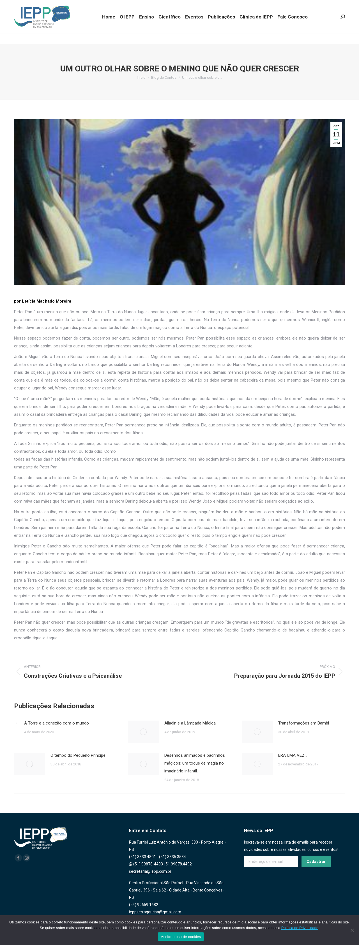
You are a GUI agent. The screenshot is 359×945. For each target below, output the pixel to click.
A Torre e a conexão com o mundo (56, 723)
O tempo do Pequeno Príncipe (77, 755)
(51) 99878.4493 (29, 5)
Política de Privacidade (299, 928)
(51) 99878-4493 (146, 864)
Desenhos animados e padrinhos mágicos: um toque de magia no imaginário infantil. (194, 763)
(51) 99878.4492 (60, 5)
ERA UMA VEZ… (292, 755)
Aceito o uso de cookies (181, 937)
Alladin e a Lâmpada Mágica (190, 723)
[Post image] (16, 723)
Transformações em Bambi (303, 723)
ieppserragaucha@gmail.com (155, 912)
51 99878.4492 (178, 864)
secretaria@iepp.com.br (150, 871)
